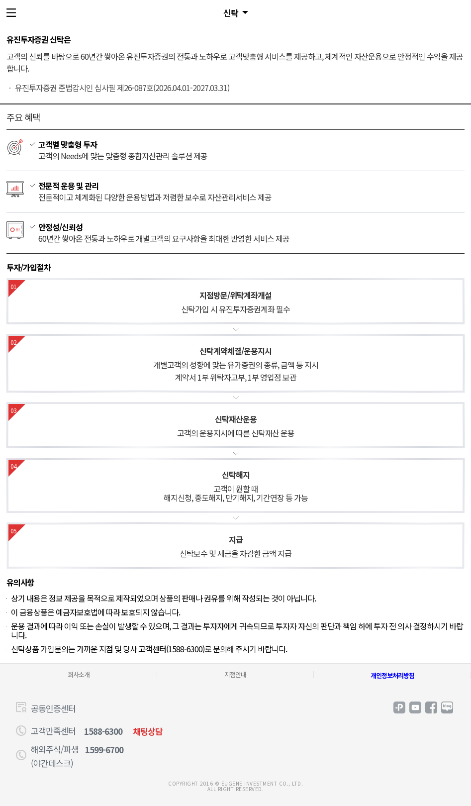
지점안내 (235, 674)
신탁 (230, 12)
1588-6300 (103, 731)
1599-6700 (104, 749)
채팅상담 (148, 731)
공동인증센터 (53, 708)
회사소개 (79, 674)
